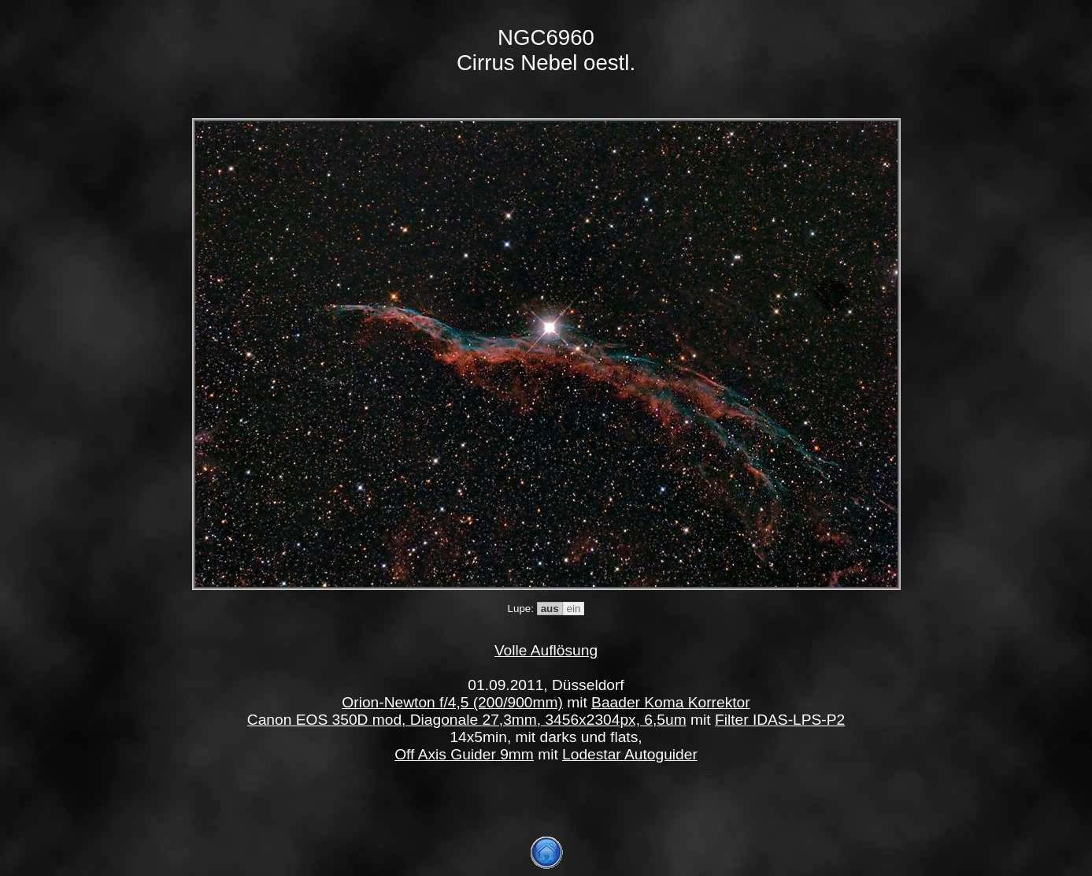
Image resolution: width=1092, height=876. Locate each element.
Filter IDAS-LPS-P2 (780, 719)
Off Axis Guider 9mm (464, 754)
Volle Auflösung (546, 650)
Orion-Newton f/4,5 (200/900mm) (452, 702)
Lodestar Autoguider (630, 754)
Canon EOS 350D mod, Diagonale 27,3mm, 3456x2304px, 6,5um (467, 719)
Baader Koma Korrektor (670, 702)
